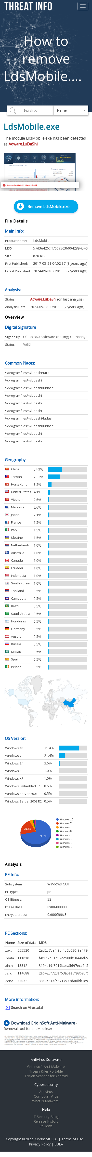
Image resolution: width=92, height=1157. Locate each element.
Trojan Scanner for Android (46, 1076)
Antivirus (46, 1091)
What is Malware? (46, 1101)
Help (46, 1109)
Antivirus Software (46, 1059)
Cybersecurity (46, 1084)
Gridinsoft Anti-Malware (46, 1066)
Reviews (46, 1126)
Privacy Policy (40, 1144)
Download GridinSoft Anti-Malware (43, 1023)
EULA (58, 1144)
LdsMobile (41, 240)
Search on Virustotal (27, 1007)
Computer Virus (46, 1096)
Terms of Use (72, 1139)
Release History (46, 1121)
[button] (71, 110)
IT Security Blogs (46, 1116)
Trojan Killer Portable (46, 1071)
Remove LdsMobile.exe (48, 206)
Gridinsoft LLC (46, 1139)
